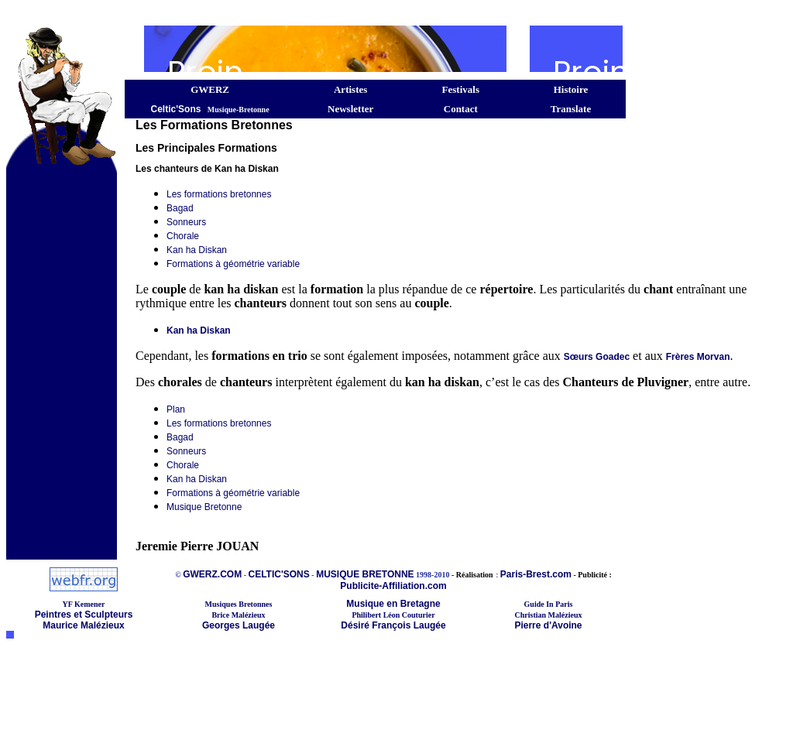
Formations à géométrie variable (233, 264)
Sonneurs (186, 222)
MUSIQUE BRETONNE (365, 574)
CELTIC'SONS (278, 574)
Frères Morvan (698, 356)
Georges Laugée (238, 625)
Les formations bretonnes (218, 194)
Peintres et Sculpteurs (84, 614)
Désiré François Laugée (393, 625)
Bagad (180, 208)
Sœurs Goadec (597, 356)
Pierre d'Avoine (548, 625)
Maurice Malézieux (83, 625)
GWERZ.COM (212, 574)
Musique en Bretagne (393, 603)
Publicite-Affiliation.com (393, 585)
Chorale (182, 236)
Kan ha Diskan (196, 250)
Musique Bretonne (204, 507)
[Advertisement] (316, 12)
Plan (175, 409)
